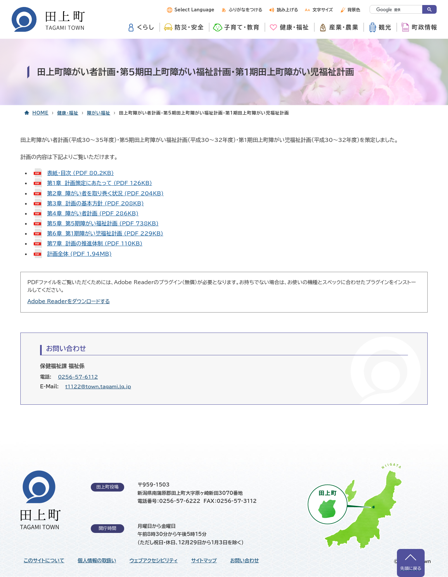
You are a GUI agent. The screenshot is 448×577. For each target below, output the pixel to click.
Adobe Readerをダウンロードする (68, 301)
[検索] (390, 10)
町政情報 (424, 27)
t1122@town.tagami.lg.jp (98, 386)
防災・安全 (189, 27)
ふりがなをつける (245, 10)
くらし (146, 27)
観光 (385, 27)
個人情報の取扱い (97, 560)
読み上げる (287, 10)
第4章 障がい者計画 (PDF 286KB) (93, 213)
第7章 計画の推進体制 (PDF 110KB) (95, 243)
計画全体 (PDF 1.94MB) (79, 253)
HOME (40, 113)
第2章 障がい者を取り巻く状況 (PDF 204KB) (105, 193)
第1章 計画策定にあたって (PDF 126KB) (99, 183)
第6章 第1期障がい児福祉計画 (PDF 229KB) (105, 233)
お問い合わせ (244, 560)
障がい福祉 (98, 113)
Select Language (194, 10)
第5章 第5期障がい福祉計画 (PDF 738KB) (103, 223)
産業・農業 (344, 27)
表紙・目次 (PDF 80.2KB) (80, 173)
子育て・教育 (242, 27)
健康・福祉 (294, 27)
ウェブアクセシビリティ (154, 560)
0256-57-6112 (78, 376)
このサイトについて (44, 560)
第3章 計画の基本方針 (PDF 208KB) (95, 203)
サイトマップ (204, 560)
